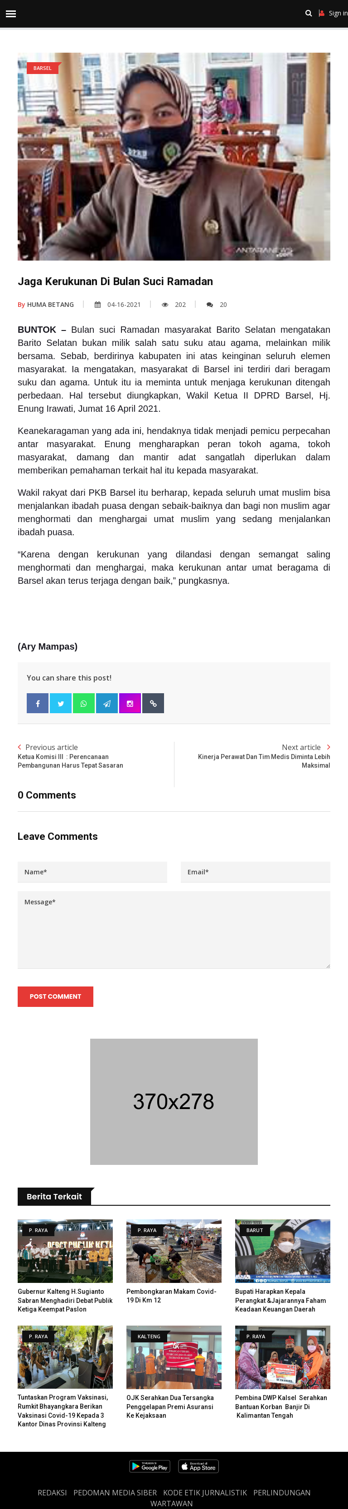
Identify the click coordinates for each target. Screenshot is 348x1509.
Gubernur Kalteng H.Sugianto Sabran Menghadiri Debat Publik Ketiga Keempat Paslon (65, 1300)
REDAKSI (52, 1493)
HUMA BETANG (46, 304)
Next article (252, 756)
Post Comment (55, 996)
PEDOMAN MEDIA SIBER (115, 1493)
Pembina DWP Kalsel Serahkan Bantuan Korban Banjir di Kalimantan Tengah (281, 1406)
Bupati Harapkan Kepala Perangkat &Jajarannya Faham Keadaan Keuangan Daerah (280, 1300)
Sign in (333, 13)
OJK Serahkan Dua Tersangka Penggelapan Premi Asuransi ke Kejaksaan (170, 1406)
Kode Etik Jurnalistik (205, 1493)
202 (174, 304)
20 (217, 304)
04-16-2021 (118, 304)
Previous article (96, 756)
